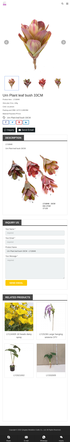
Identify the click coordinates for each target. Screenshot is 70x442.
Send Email (26, 130)
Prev (6, 42)
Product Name (11, 247)
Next (63, 42)
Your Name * (10, 229)
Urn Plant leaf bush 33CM (19, 117)
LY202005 (51, 375)
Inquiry (9, 130)
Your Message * (11, 256)
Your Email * (10, 238)
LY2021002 (19, 375)
